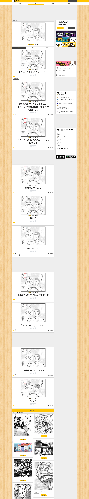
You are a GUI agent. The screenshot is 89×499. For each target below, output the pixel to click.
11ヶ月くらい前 (50, 114)
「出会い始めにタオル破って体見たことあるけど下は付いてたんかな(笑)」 (65, 112)
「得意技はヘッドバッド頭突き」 (62, 107)
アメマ (58, 134)
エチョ (58, 137)
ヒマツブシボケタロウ (61, 136)
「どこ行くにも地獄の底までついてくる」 (64, 97)
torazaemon (59, 142)
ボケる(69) (31, 44)
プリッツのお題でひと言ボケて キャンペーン (65, 68)
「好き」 (59, 105)
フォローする (60, 152)
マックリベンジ (60, 133)
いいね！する (60, 150)
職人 (69, 3)
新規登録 (70, 1)
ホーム (20, 3)
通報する (36, 44)
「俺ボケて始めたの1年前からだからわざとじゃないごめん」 (65, 100)
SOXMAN (59, 139)
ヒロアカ (36, 492)
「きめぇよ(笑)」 (60, 96)
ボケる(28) (22, 480)
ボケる (36, 3)
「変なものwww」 (60, 101)
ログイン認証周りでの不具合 (65, 75)
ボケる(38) (43, 436)
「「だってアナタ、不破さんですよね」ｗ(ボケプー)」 (65, 104)
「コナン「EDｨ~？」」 (61, 94)
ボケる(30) (22, 455)
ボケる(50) (22, 439)
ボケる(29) (43, 458)
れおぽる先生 (59, 144)
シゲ (58, 140)
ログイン (74, 1)
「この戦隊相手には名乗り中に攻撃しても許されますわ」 (65, 109)
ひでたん (59, 145)
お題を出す (53, 3)
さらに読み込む (33, 410)
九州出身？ (16, 78)
